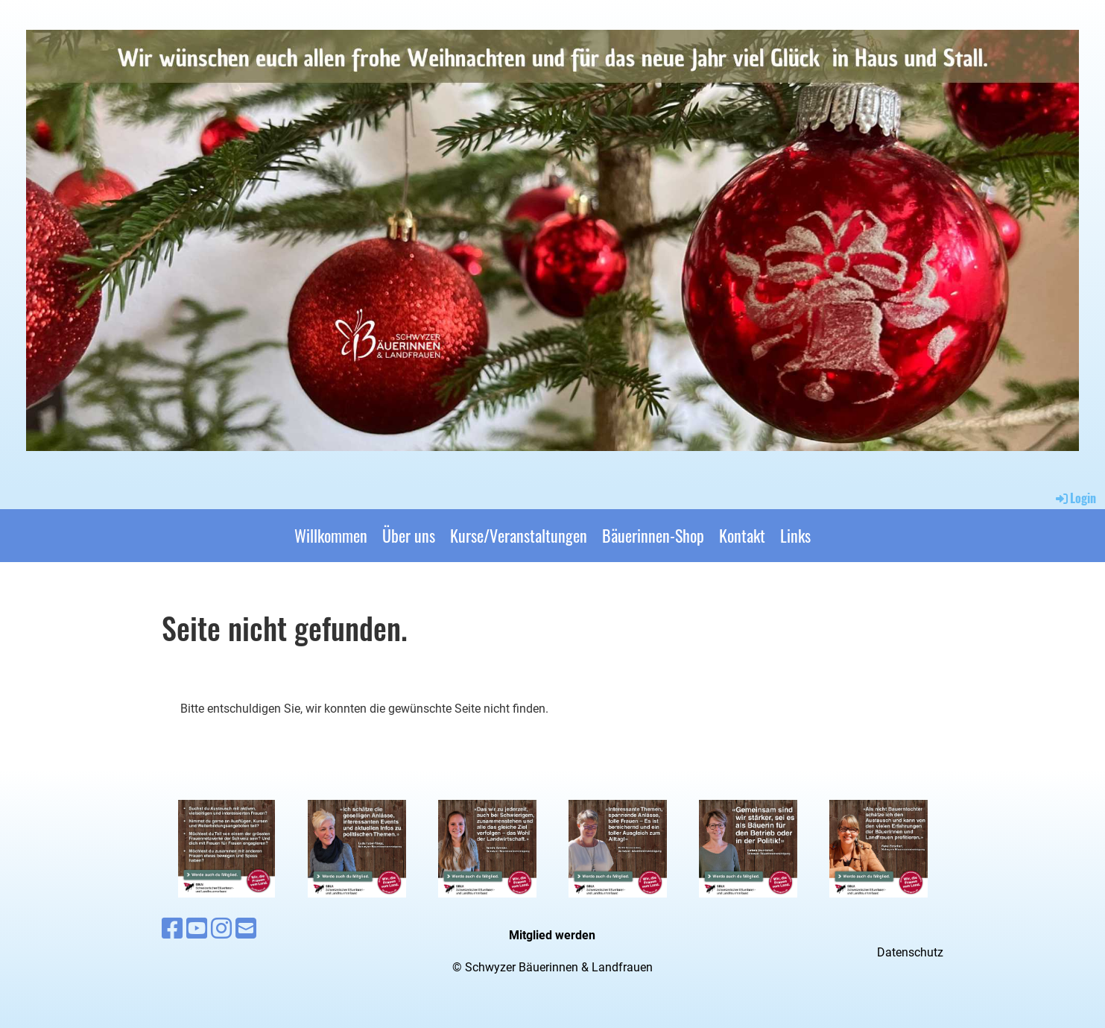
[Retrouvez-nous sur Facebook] (172, 929)
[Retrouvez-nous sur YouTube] (196, 929)
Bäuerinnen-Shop (653, 535)
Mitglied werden (552, 935)
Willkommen (330, 535)
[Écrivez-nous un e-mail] (245, 929)
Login (1075, 498)
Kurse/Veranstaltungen (518, 535)
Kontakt (742, 535)
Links (795, 535)
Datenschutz (910, 952)
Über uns (408, 535)
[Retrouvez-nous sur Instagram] (221, 929)
